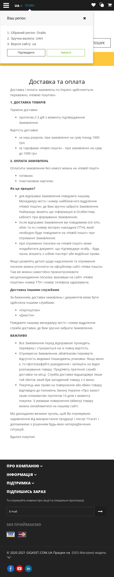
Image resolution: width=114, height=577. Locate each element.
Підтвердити (26, 52)
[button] (18, 5)
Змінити (66, 52)
